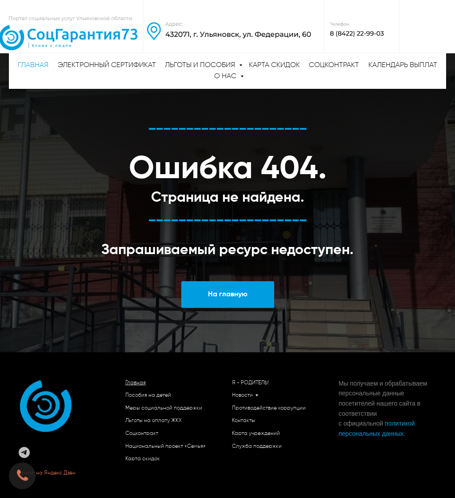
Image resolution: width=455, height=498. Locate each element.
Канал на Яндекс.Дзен (48, 473)
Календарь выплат (402, 65)
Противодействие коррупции (269, 408)
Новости (242, 395)
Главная (135, 383)
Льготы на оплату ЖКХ (153, 420)
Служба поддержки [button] (257, 446)
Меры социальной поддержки (163, 408)
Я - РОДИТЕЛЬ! (250, 383)
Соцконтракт (334, 65)
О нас (226, 76)
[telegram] (24, 452)
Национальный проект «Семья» (165, 446)
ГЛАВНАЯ (33, 65)
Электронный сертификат (107, 65)
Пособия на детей (148, 395)
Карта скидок (274, 65)
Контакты (243, 420)
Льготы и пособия (201, 65)
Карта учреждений (256, 433)
